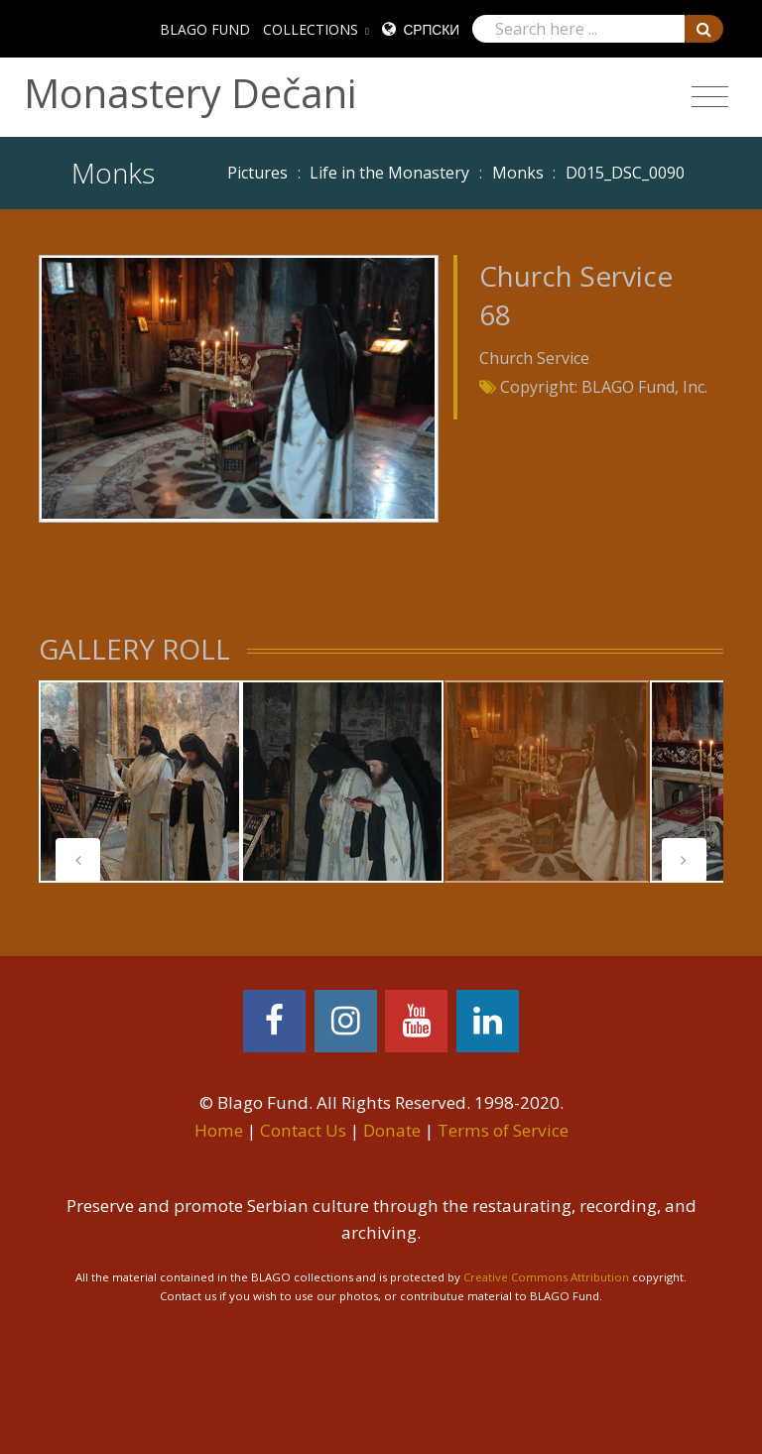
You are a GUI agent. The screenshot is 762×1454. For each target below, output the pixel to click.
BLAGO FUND (205, 29)
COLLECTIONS (310, 29)
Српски (431, 29)
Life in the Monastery (389, 172)
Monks (518, 172)
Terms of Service (503, 1130)
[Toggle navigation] (710, 97)
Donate (392, 1130)
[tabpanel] (140, 781)
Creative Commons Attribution (546, 1277)
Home (218, 1130)
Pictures (257, 172)
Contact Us (303, 1130)
